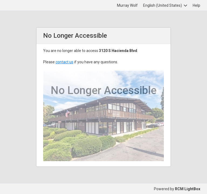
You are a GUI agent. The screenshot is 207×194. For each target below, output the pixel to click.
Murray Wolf (127, 5)
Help (196, 5)
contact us (64, 62)
